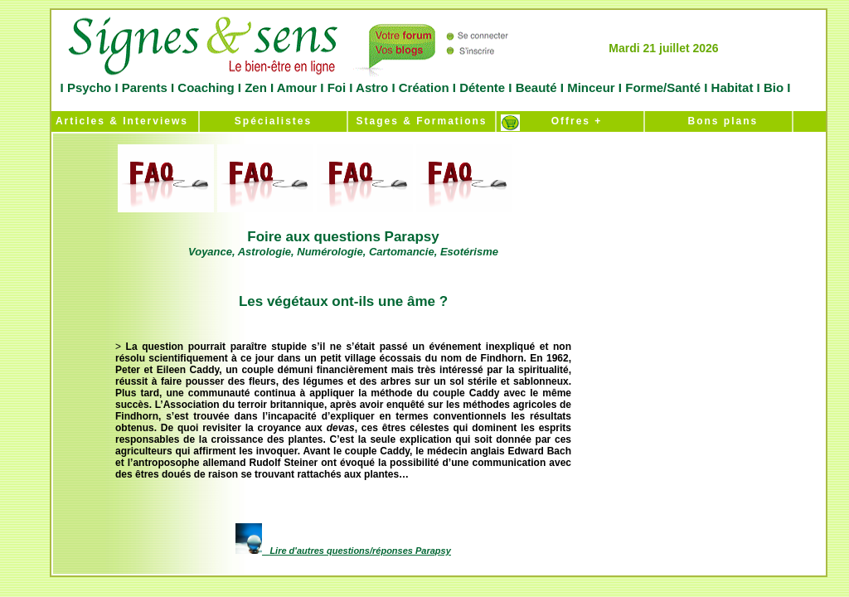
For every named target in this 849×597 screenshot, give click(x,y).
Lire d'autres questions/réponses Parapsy (359, 551)
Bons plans (718, 121)
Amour (295, 87)
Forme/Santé (663, 87)
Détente (483, 87)
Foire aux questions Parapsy (343, 243)
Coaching (206, 87)
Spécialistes (273, 121)
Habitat (731, 87)
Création (424, 87)
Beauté (536, 87)
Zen (255, 87)
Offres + (570, 121)
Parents (145, 87)
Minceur (589, 87)
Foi (336, 87)
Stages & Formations (421, 121)
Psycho (88, 87)
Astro (371, 87)
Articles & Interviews (119, 121)
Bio (774, 87)
